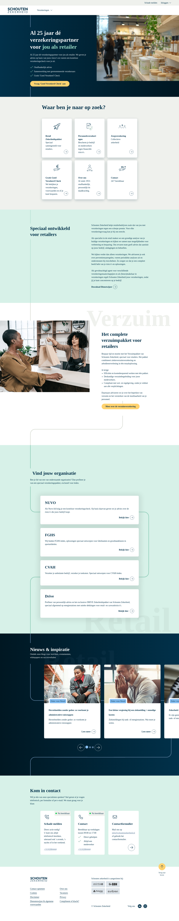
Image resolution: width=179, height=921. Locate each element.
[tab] (86, 747)
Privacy (63, 897)
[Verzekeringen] (45, 10)
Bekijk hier (124, 517)
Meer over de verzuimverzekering (121, 406)
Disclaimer (34, 897)
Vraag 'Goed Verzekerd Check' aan (50, 84)
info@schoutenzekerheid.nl (123, 833)
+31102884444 (50, 849)
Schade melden (151, 3)
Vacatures (64, 893)
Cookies (33, 893)
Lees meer (86, 731)
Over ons (64, 889)
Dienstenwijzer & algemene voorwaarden (41, 903)
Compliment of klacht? (69, 901)
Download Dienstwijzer (101, 287)
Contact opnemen (37, 889)
